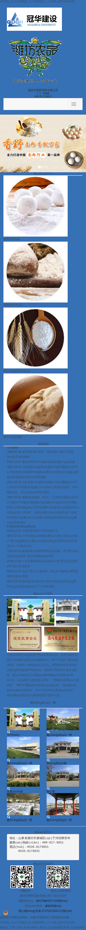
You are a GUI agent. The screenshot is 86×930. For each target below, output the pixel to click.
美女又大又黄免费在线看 (54, 927)
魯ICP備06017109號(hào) (51, 900)
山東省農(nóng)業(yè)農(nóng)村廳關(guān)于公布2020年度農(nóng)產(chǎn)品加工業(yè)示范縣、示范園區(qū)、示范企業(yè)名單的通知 (42, 487)
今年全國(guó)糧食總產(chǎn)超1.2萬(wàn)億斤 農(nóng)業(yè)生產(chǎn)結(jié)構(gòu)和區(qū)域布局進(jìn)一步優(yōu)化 (42, 541)
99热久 (4, 927)
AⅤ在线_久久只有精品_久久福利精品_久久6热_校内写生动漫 (37, 922)
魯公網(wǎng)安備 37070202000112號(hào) (45, 911)
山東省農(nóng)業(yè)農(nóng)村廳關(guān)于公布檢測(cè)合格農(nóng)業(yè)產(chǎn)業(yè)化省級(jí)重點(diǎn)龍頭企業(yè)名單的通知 (43, 472)
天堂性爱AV (77, 927)
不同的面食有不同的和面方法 (40, 530)
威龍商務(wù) (53, 905)
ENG (47, 93)
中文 (39, 93)
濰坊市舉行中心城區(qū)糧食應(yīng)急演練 (48, 462)
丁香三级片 (16, 927)
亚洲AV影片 (31, 927)
